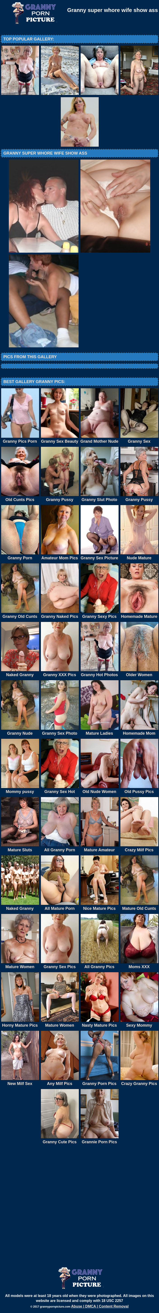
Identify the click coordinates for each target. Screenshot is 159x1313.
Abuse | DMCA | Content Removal (100, 1306)
